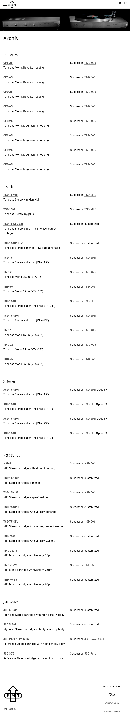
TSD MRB (90, 194)
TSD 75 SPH (11, 507)
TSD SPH (90, 257)
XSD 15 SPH (11, 389)
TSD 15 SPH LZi (13, 243)
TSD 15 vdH (10, 194)
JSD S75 (8, 653)
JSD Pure (90, 653)
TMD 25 (8, 272)
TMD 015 (90, 330)
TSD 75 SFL (10, 521)
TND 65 (8, 286)
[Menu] (5, 4)
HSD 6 (7, 463)
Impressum (9, 708)
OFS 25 (8, 62)
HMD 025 (90, 565)
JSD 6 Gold (10, 610)
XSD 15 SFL (10, 404)
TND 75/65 (10, 579)
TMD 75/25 (10, 565)
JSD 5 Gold (10, 624)
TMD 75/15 (10, 550)
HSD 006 (89, 463)
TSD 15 (8, 257)
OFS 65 (8, 77)
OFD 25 (8, 92)
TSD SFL (89, 301)
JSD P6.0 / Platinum (16, 639)
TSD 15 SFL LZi (13, 223)
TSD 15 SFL (10, 301)
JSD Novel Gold (94, 639)
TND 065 (89, 77)
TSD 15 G (9, 209)
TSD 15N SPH (12, 478)
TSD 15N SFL (11, 492)
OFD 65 (8, 106)
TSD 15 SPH (11, 315)
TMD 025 (90, 62)
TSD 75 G (9, 536)
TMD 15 (8, 330)
